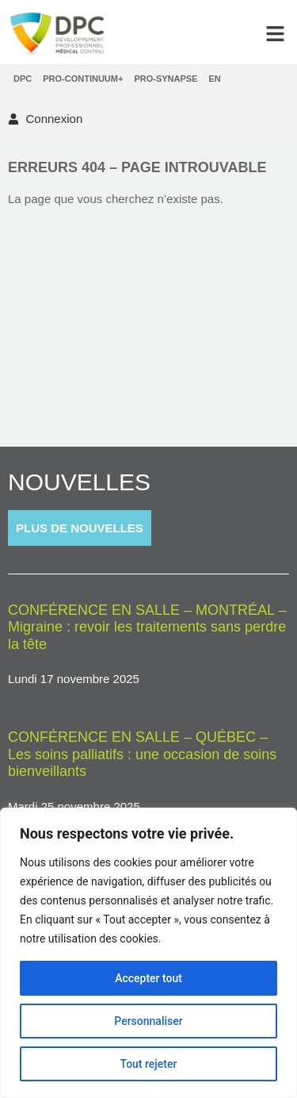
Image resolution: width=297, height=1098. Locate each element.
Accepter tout (148, 978)
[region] (148, 953)
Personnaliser (148, 1021)
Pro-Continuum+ (83, 78)
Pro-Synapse (165, 78)
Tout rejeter (148, 1064)
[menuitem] (214, 78)
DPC (22, 78)
